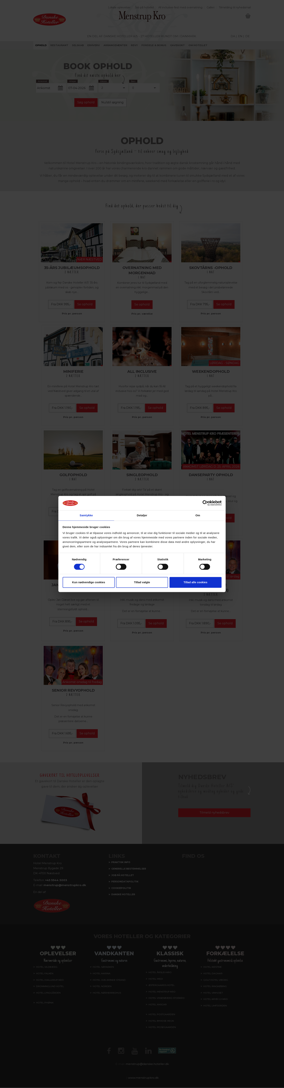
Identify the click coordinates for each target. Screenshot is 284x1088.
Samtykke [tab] (86, 515)
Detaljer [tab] (142, 515)
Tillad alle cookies (195, 582)
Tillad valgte (142, 582)
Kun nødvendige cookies (88, 582)
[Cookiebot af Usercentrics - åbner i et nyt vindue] (205, 503)
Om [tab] (197, 515)
